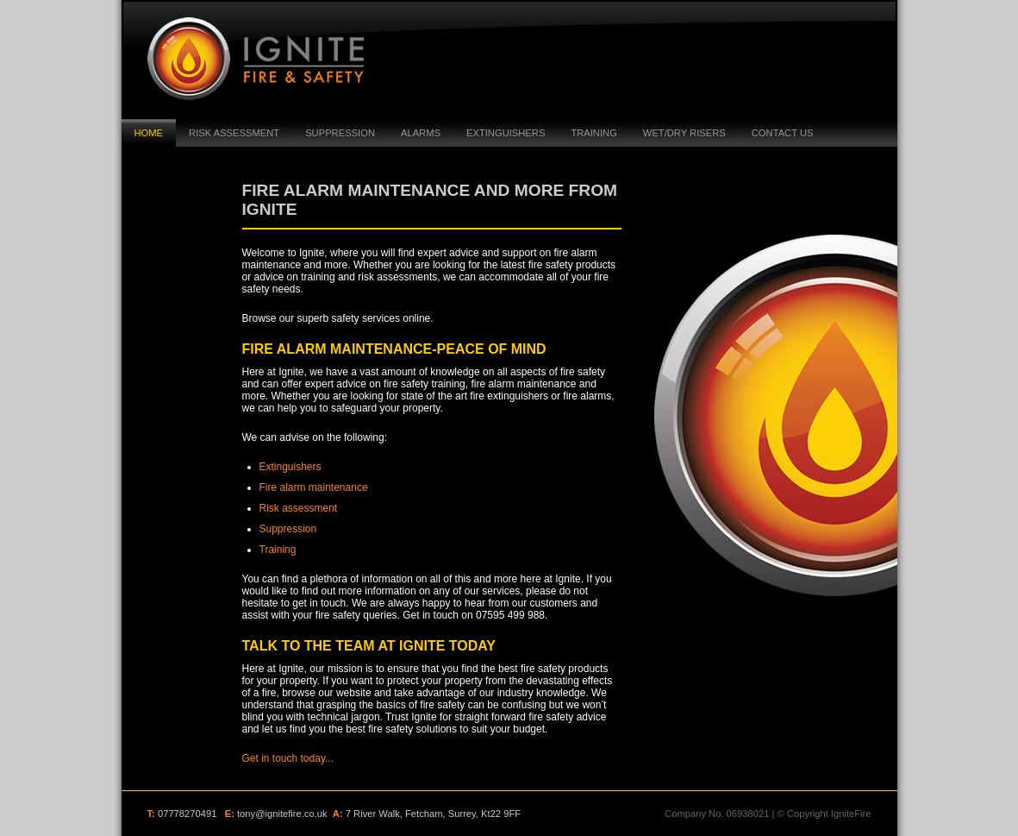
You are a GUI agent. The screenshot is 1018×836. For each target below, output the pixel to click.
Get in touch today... (288, 758)
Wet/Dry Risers (684, 133)
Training (593, 133)
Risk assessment (298, 508)
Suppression (288, 529)
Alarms (420, 133)
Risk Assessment (234, 133)
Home (149, 133)
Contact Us (783, 133)
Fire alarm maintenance (313, 487)
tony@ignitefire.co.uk (282, 813)
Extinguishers (505, 133)
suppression (340, 133)
